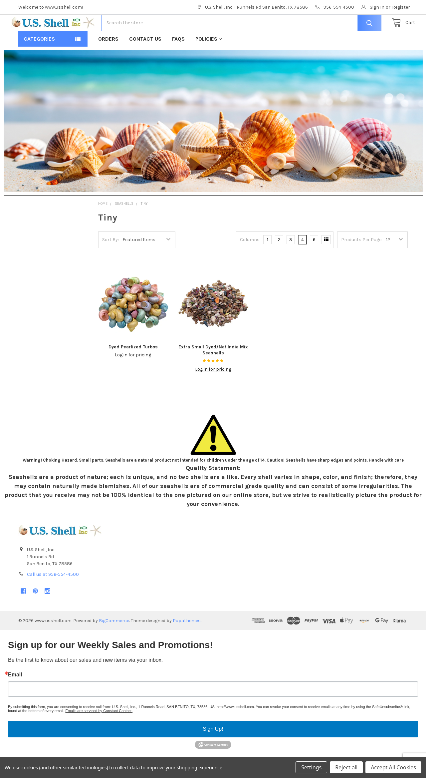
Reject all (346, 767)
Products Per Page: (361, 261)
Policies (208, 60)
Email (15, 696)
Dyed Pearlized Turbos (133, 368)
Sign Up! (213, 750)
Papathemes (187, 642)
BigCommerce (114, 642)
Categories (39, 60)
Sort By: (110, 261)
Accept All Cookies (393, 767)
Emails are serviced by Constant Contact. (98, 732)
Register (401, 7)
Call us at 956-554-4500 (53, 595)
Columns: (250, 261)
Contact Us (145, 60)
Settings (311, 767)
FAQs (178, 60)
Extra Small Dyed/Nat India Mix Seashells (213, 371)
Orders (108, 60)
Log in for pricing (133, 376)
